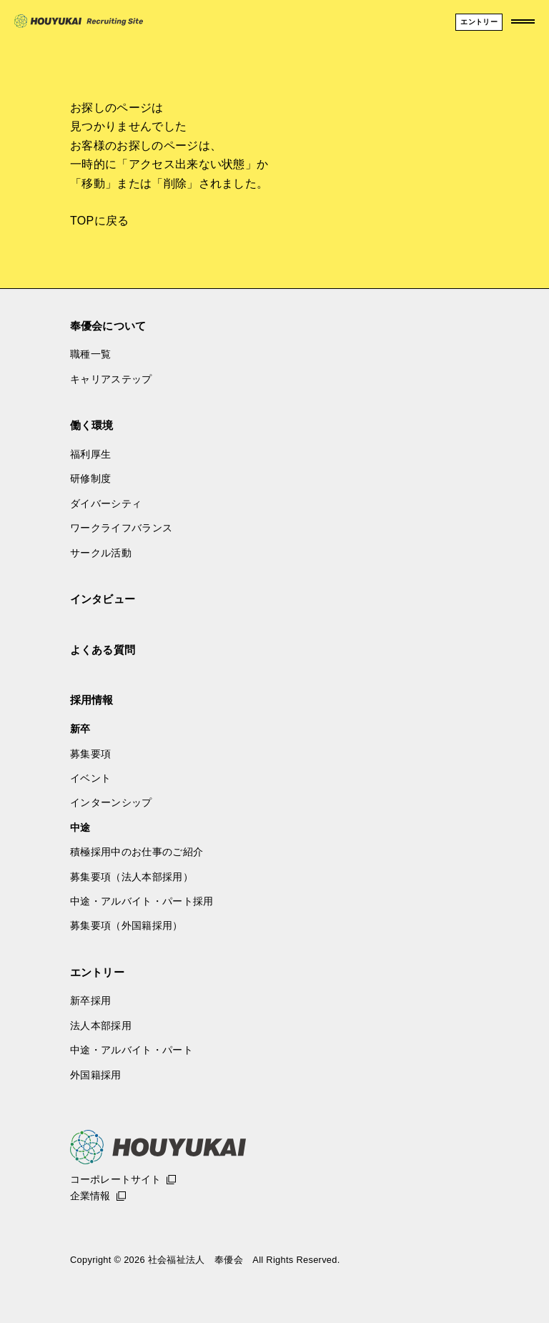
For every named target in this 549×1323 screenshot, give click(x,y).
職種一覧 (90, 354)
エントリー (97, 972)
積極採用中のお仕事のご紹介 (136, 851)
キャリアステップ (111, 379)
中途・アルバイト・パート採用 (141, 901)
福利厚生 (90, 454)
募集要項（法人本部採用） (131, 876)
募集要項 (90, 753)
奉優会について (108, 326)
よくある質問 (102, 650)
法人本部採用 (101, 1025)
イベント (90, 778)
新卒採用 (90, 1000)
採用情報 (92, 700)
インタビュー (102, 599)
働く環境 (92, 425)
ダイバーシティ (106, 503)
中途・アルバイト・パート (131, 1050)
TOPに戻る (99, 221)
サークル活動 (101, 553)
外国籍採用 (96, 1075)
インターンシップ (111, 802)
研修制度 (90, 478)
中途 (80, 827)
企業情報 (90, 1195)
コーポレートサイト (115, 1179)
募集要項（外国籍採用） (126, 925)
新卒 (80, 728)
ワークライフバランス (121, 527)
